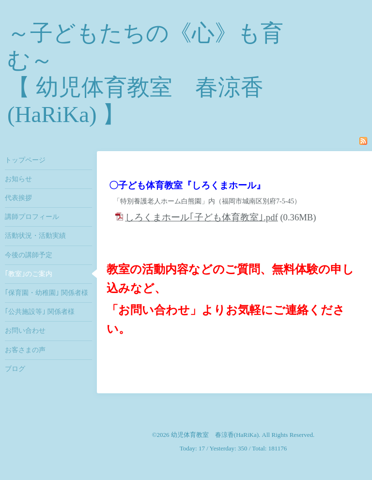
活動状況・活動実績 (35, 235)
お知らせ (18, 179)
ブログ (15, 368)
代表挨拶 (18, 197)
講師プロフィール (32, 216)
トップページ (25, 160)
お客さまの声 (25, 350)
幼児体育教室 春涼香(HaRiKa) (215, 434)
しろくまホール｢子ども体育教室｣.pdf (201, 217)
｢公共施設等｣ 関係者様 (40, 311)
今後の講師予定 (28, 255)
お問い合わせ (25, 330)
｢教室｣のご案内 (28, 274)
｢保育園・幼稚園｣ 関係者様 (46, 292)
